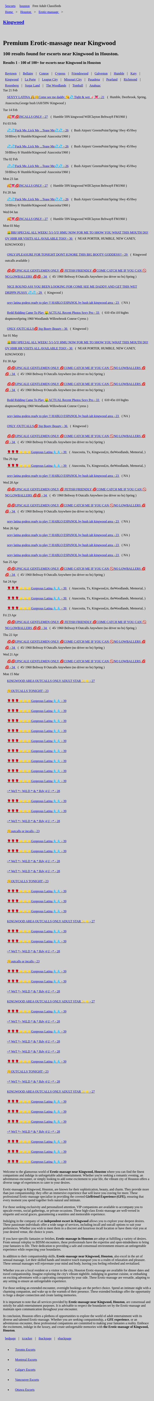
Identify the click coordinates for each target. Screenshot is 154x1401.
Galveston (101, 73)
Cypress (60, 73)
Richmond (130, 79)
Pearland (112, 79)
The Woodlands (56, 85)
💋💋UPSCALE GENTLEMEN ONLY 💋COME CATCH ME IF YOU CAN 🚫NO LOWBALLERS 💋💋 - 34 (75, 371)
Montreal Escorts (26, 1359)
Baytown (11, 73)
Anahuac (95, 85)
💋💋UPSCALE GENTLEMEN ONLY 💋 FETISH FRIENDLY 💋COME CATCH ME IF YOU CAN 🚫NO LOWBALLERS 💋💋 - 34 (75, 273)
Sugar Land (32, 85)
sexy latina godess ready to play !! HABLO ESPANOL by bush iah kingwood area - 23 (63, 302)
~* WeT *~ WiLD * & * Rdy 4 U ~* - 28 (33, 791)
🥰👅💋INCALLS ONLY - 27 (27, 116)
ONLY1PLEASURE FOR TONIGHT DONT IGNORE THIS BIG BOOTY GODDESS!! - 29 (67, 254)
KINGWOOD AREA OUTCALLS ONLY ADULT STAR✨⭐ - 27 (51, 681)
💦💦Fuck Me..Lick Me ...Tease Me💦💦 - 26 (38, 130)
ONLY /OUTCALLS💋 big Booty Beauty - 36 (37, 328)
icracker (27, 1338)
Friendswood (80, 73)
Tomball (77, 85)
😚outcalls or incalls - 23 (23, 831)
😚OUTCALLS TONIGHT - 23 (28, 691)
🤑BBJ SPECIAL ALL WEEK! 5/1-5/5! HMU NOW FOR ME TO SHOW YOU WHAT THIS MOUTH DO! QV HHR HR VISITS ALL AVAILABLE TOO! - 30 (76, 235)
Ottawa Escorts (24, 1389)
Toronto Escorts (25, 1349)
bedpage (10, 1338)
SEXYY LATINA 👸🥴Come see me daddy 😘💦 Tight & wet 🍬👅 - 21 (55, 97)
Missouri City (73, 79)
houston (24, 6)
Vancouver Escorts (27, 1379)
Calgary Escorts (25, 1369)
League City (50, 79)
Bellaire (28, 73)
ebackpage (64, 1338)
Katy (134, 73)
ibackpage (45, 1338)
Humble (119, 73)
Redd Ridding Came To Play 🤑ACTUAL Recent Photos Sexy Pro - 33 (53, 312)
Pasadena (94, 79)
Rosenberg (12, 85)
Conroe (44, 73)
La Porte (30, 79)
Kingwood (12, 79)
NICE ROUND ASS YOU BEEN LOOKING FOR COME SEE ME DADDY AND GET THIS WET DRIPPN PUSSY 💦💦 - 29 (71, 289)
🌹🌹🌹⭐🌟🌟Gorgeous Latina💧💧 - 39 (37, 452)
